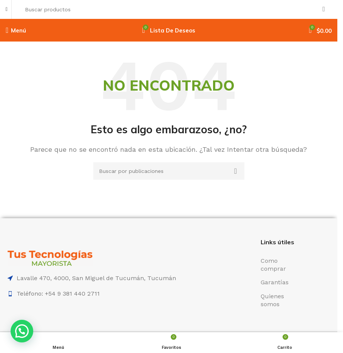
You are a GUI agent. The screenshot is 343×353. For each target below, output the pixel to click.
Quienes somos (272, 300)
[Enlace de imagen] (50, 257)
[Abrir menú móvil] (16, 30)
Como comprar (273, 264)
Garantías (275, 282)
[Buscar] (175, 9)
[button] (22, 331)
